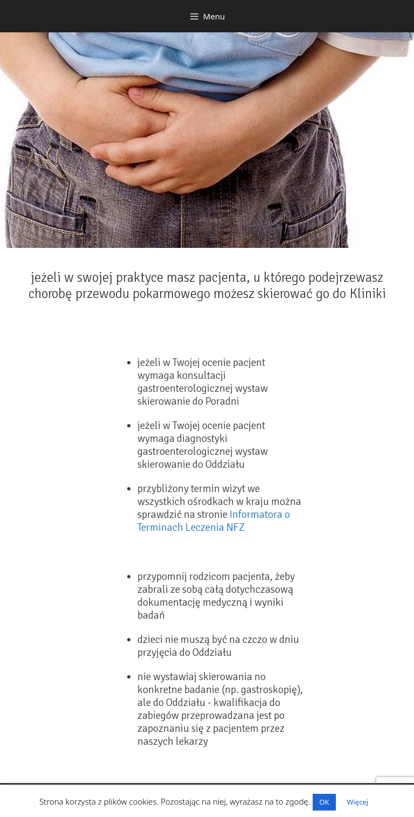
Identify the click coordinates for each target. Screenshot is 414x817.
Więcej (357, 802)
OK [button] (324, 802)
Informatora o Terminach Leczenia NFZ (213, 521)
